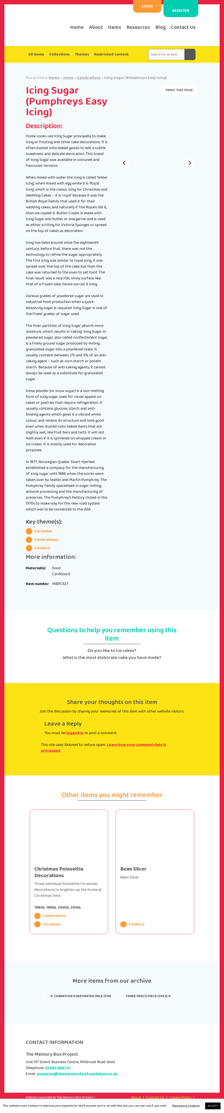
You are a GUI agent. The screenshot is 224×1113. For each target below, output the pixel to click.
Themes (82, 54)
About (96, 27)
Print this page (179, 90)
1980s (39, 907)
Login (147, 6)
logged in (75, 733)
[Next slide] (189, 163)
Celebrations (88, 77)
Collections (59, 54)
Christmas (39, 531)
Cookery (38, 548)
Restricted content (111, 54)
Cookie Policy (180, 1097)
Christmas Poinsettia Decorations (58, 872)
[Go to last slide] (124, 163)
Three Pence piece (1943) (146, 996)
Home (77, 27)
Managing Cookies (186, 1106)
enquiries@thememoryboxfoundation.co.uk (77, 1073)
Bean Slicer (133, 869)
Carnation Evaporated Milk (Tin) (82, 996)
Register (180, 10)
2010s (75, 907)
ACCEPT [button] (213, 1105)
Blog (160, 27)
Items (114, 27)
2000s (63, 907)
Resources (138, 27)
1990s (51, 907)
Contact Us (183, 27)
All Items (36, 54)
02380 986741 (58, 1067)
